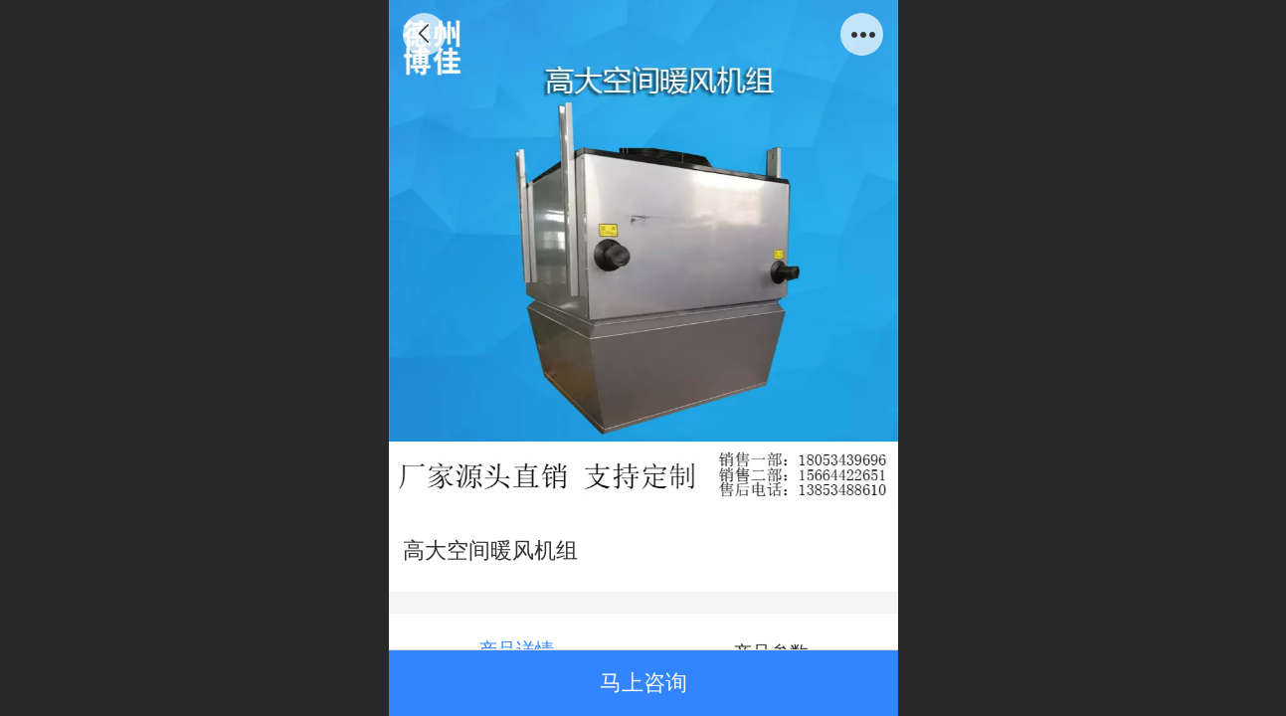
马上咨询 (643, 682)
